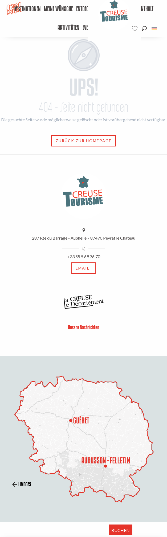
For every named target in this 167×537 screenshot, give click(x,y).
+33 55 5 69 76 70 (83, 256)
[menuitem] (27, 9)
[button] (144, 28)
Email (82, 268)
